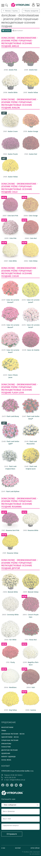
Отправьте (12, 834)
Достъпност (18, 31)
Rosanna (17, 506)
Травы (3, 731)
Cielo (14, 192)
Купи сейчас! (35, 848)
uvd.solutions (36, 854)
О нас (3, 848)
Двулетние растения (9, 750)
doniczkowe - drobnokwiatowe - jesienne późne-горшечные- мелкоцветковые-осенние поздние (19, 42)
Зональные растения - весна (12, 734)
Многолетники (7, 727)
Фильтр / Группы (10, 11)
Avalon (16, 107)
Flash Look (18, 392)
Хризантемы (6, 744)
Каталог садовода (8, 757)
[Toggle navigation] (3, 5)
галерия (6, 31)
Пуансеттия (6, 747)
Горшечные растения (9, 740)
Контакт (18, 848)
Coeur (15, 276)
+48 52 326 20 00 (8, 777)
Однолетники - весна (10, 737)
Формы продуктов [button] (31, 11)
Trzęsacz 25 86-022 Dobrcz (11, 775)
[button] (34, 5)
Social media (6, 760)
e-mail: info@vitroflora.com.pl (13, 780)
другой (16, 568)
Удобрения (5, 753)
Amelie (15, 46)
